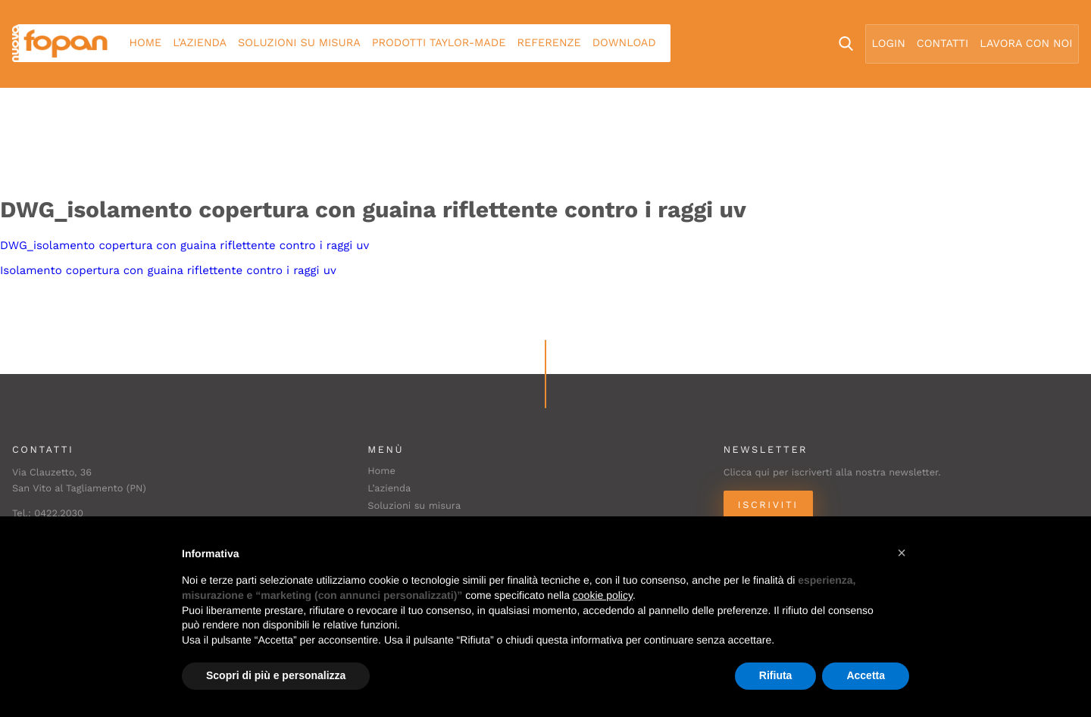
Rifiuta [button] (775, 675)
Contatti (942, 44)
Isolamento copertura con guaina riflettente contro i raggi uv (168, 270)
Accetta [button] (865, 675)
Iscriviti (768, 505)
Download (624, 43)
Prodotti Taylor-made (439, 43)
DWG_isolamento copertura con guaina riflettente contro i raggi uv (184, 245)
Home (146, 43)
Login (888, 44)
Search (846, 43)
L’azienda (200, 43)
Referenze (548, 43)
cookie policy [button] (603, 595)
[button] (901, 553)
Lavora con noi (1026, 44)
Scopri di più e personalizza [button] (275, 675)
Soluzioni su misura (299, 43)
